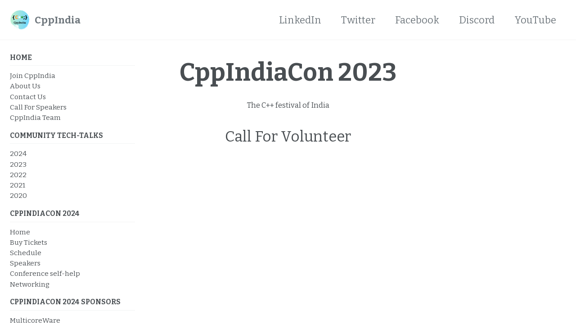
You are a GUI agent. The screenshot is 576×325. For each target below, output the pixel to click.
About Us (25, 86)
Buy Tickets (28, 242)
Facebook (417, 20)
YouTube (535, 20)
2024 (18, 154)
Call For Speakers (38, 107)
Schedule (25, 253)
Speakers (25, 263)
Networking (30, 284)
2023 (18, 164)
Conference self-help (45, 274)
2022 (18, 175)
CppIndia (58, 20)
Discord (477, 20)
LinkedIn (300, 20)
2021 (17, 185)
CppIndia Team (35, 118)
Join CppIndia (32, 76)
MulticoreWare (35, 320)
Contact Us (28, 97)
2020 (18, 196)
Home (20, 232)
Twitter (358, 20)
